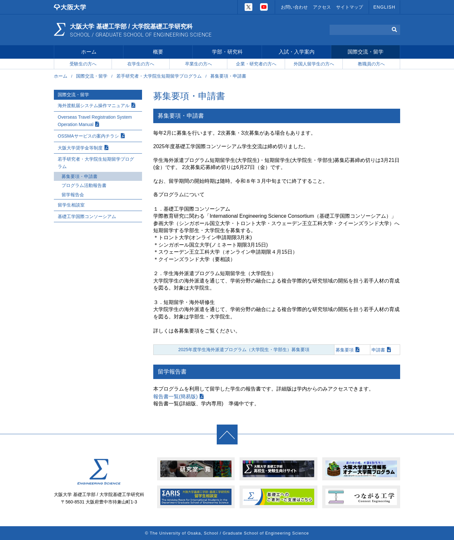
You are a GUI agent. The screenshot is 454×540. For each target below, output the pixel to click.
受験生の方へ (83, 64)
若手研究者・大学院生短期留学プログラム (159, 77)
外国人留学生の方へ (314, 64)
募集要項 (345, 350)
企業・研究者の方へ (256, 64)
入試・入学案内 (297, 52)
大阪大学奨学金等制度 (80, 148)
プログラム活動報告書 (84, 186)
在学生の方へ (140, 64)
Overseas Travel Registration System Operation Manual (95, 121)
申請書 (378, 350)
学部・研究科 (227, 52)
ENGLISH (384, 7)
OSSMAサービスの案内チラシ (88, 136)
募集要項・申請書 (79, 177)
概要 (158, 52)
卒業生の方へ (198, 64)
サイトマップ (349, 7)
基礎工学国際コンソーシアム (87, 217)
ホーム (89, 52)
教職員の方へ (371, 64)
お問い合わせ (294, 7)
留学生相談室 (71, 205)
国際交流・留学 (365, 52)
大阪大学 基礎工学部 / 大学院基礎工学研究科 (143, 30)
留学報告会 (73, 195)
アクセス (322, 7)
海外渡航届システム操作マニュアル (94, 106)
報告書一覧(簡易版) (175, 397)
